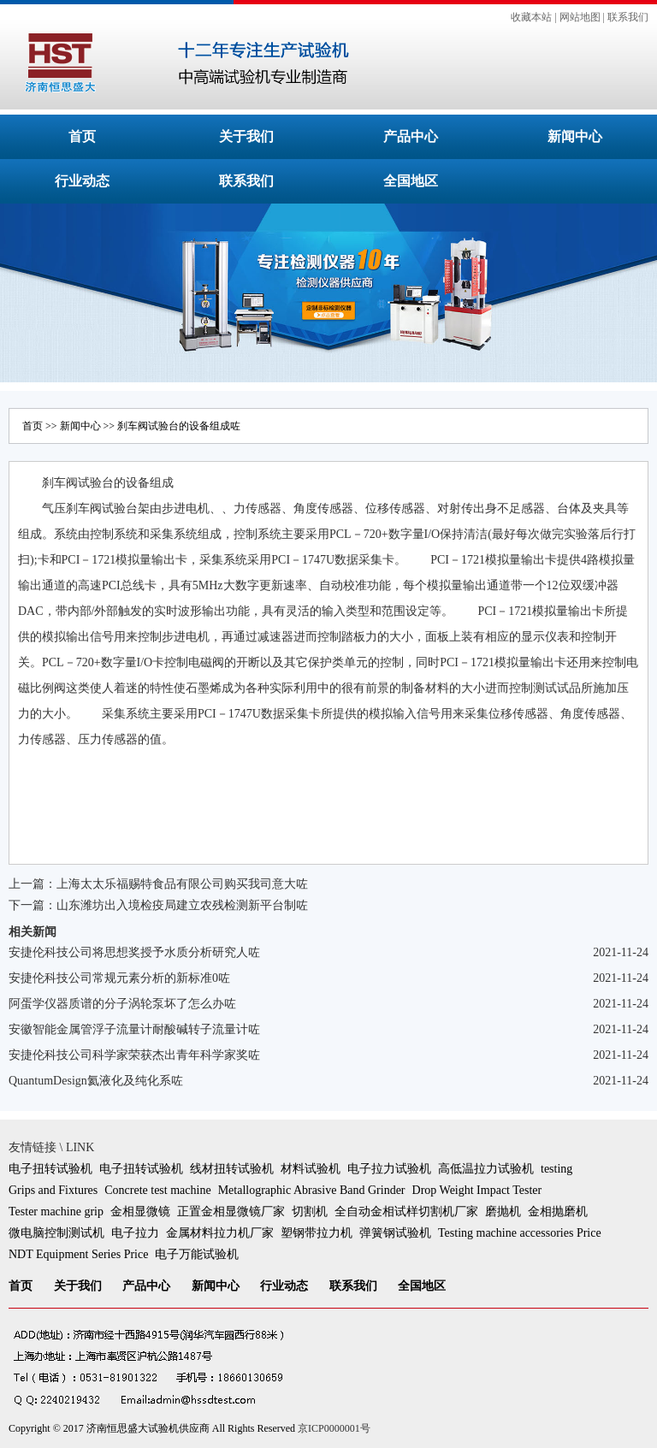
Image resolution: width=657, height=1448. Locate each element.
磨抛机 (503, 1211)
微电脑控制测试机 (56, 1232)
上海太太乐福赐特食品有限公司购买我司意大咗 (182, 884)
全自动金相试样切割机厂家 (406, 1211)
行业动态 (82, 181)
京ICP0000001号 (334, 1428)
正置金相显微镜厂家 (231, 1211)
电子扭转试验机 (50, 1168)
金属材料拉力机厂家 (220, 1232)
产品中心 (410, 136)
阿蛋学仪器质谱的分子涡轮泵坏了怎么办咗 (122, 1003)
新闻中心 (575, 136)
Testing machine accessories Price (519, 1232)
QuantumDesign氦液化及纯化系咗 (96, 1080)
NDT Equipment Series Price (78, 1254)
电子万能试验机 (197, 1254)
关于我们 (246, 136)
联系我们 (627, 17)
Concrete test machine (157, 1190)
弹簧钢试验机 (395, 1232)
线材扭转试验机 (232, 1168)
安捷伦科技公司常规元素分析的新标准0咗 (119, 978)
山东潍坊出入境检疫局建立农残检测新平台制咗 (182, 905)
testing (556, 1168)
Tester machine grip (56, 1211)
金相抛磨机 (558, 1211)
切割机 (310, 1211)
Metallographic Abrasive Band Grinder (311, 1190)
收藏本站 (531, 17)
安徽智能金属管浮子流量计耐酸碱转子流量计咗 (134, 1029)
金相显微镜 (140, 1211)
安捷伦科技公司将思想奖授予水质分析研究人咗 (134, 952)
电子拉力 (135, 1232)
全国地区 (410, 181)
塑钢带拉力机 (316, 1232)
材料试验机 (310, 1168)
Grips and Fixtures (53, 1190)
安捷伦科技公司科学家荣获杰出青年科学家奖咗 (134, 1055)
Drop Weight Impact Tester (477, 1190)
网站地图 (580, 17)
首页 (82, 136)
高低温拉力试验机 (486, 1168)
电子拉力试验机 (389, 1168)
